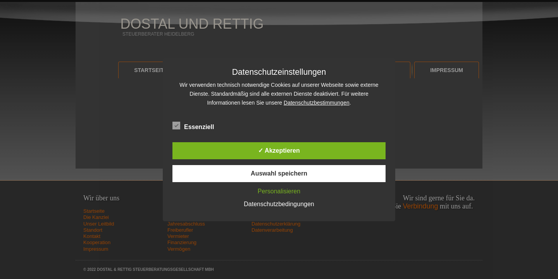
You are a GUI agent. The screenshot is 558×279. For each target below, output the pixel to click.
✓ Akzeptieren (279, 150)
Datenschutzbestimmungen (317, 103)
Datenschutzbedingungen (279, 204)
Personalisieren (279, 191)
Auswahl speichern (279, 173)
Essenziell (193, 126)
